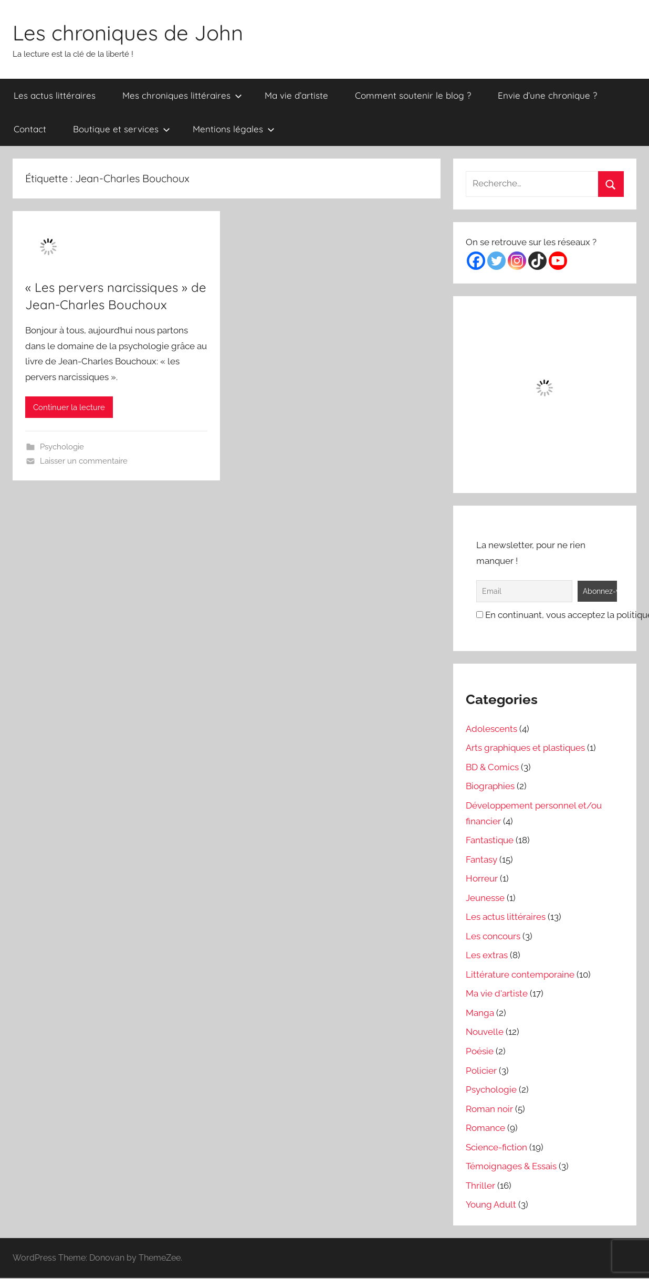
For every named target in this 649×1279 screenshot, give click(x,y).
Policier (481, 1070)
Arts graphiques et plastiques (525, 747)
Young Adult (491, 1204)
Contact (30, 128)
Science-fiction (496, 1147)
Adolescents (491, 729)
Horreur (482, 878)
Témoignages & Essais (511, 1166)
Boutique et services (121, 128)
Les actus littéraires (55, 95)
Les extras (487, 955)
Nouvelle (485, 1031)
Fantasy (481, 859)
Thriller (480, 1185)
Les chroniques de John (128, 32)
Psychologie (62, 447)
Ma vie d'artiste (497, 993)
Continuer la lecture (69, 407)
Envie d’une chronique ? (547, 95)
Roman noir (489, 1109)
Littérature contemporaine (520, 974)
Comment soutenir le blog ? (413, 95)
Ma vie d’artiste (296, 95)
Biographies (490, 786)
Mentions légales (234, 128)
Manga (480, 1013)
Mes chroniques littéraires (182, 95)
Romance (485, 1128)
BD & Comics (492, 767)
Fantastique (490, 840)
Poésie (480, 1051)
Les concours (493, 936)
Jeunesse (485, 898)
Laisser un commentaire (84, 461)
